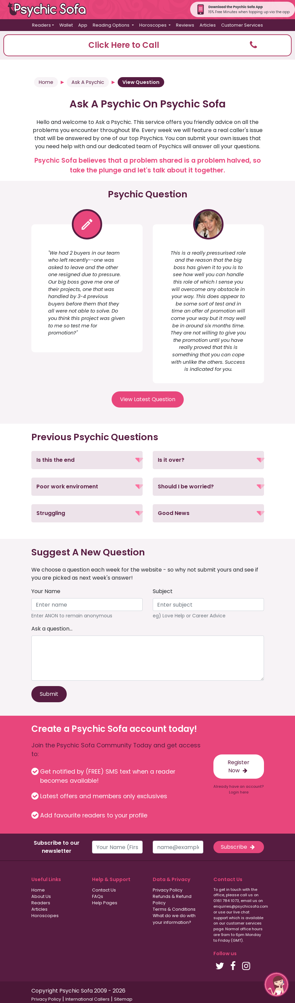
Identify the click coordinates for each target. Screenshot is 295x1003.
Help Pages (104, 903)
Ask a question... (51, 629)
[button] (147, 45)
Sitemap (123, 999)
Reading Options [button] (111, 25)
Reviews (185, 25)
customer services (244, 923)
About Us (41, 896)
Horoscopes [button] (153, 25)
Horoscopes (45, 915)
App (82, 25)
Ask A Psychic (87, 82)
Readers (40, 903)
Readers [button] (41, 25)
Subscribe (238, 847)
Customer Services (242, 25)
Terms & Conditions (174, 909)
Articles (208, 25)
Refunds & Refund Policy (172, 900)
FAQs (97, 896)
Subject (163, 591)
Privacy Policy (167, 890)
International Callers (87, 999)
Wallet (66, 25)
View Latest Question (147, 399)
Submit (49, 694)
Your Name (45, 591)
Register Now (238, 766)
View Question (140, 82)
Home (46, 82)
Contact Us (104, 890)
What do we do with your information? (174, 919)
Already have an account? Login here (238, 789)
